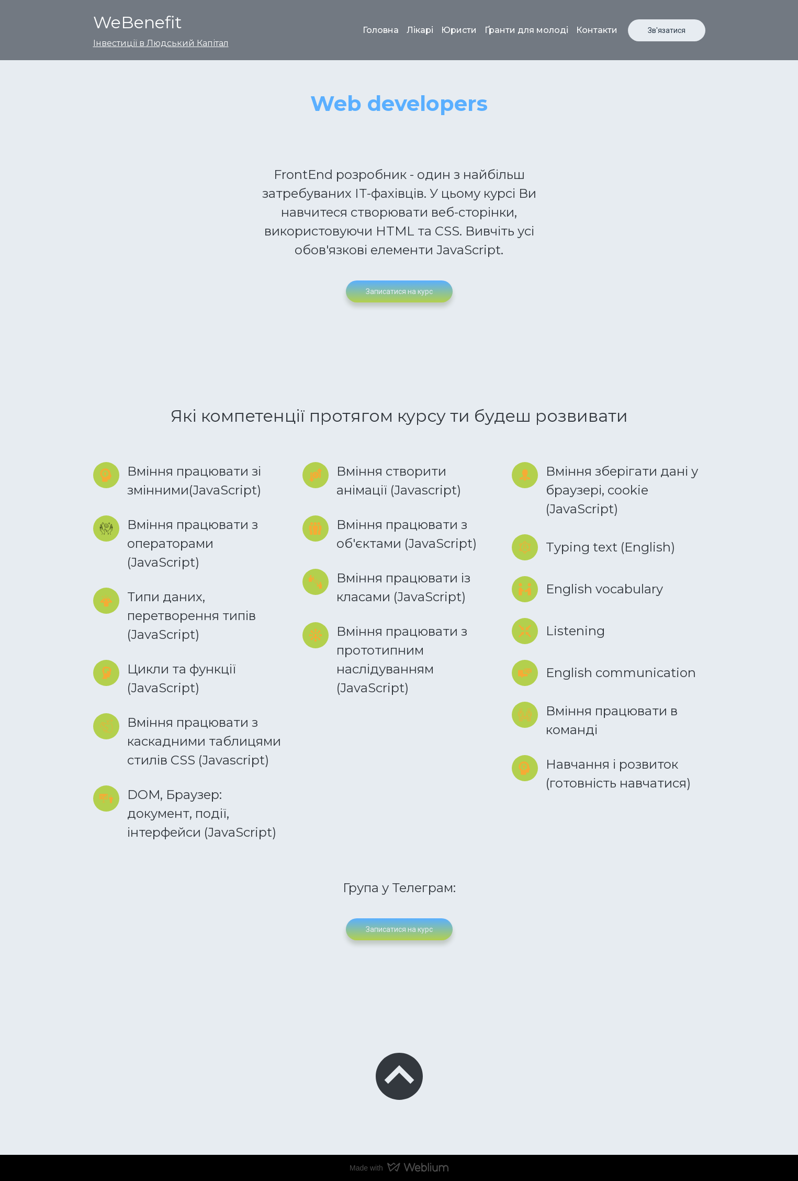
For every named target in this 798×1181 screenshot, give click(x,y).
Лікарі (420, 30)
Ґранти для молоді (526, 30)
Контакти (596, 30)
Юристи (459, 30)
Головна (381, 30)
